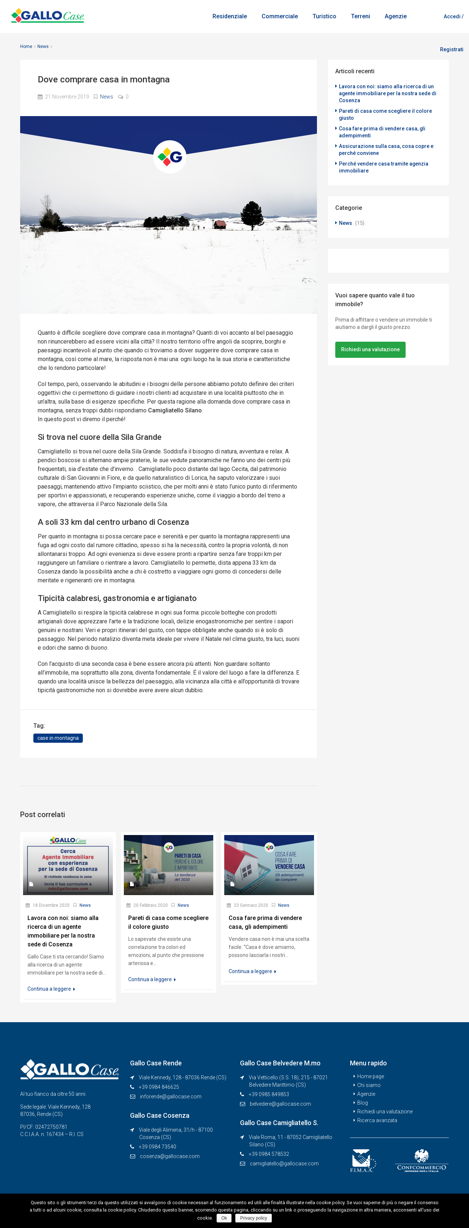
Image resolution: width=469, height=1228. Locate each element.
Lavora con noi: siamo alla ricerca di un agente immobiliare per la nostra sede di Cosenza (388, 93)
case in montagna (58, 738)
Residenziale (230, 16)
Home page (370, 1076)
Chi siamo (369, 1085)
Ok (224, 1218)
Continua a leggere (51, 989)
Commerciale (280, 16)
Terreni (360, 16)
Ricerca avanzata (377, 1120)
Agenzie (396, 16)
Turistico (324, 16)
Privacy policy (253, 1218)
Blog (362, 1103)
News (43, 46)
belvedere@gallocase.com (280, 1104)
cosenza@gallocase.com (170, 1156)
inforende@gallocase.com (171, 1096)
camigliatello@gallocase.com (284, 1163)
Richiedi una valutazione (370, 345)
